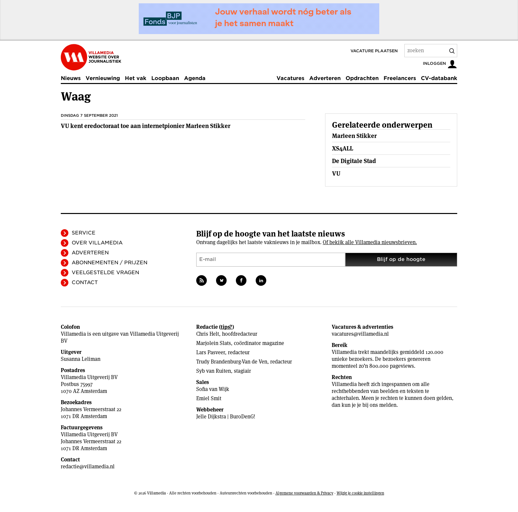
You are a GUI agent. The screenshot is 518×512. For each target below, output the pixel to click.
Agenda (194, 78)
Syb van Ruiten (213, 370)
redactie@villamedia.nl (88, 466)
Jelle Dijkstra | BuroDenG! (225, 416)
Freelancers (400, 78)
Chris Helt (207, 333)
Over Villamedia (97, 243)
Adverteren (325, 78)
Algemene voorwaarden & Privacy (304, 493)
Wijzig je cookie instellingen (360, 493)
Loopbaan (165, 78)
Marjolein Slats (213, 343)
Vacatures (290, 78)
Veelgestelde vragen (105, 273)
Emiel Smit (208, 398)
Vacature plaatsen (374, 50)
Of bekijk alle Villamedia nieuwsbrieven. (370, 242)
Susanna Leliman (80, 359)
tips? (226, 326)
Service (83, 233)
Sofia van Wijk (212, 389)
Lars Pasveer (210, 352)
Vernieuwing (103, 78)
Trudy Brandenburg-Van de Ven (231, 361)
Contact (85, 282)
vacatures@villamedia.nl (360, 333)
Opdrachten (362, 78)
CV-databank (439, 78)
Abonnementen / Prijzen (109, 263)
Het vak (135, 78)
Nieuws (71, 78)
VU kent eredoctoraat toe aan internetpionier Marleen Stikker (145, 126)
